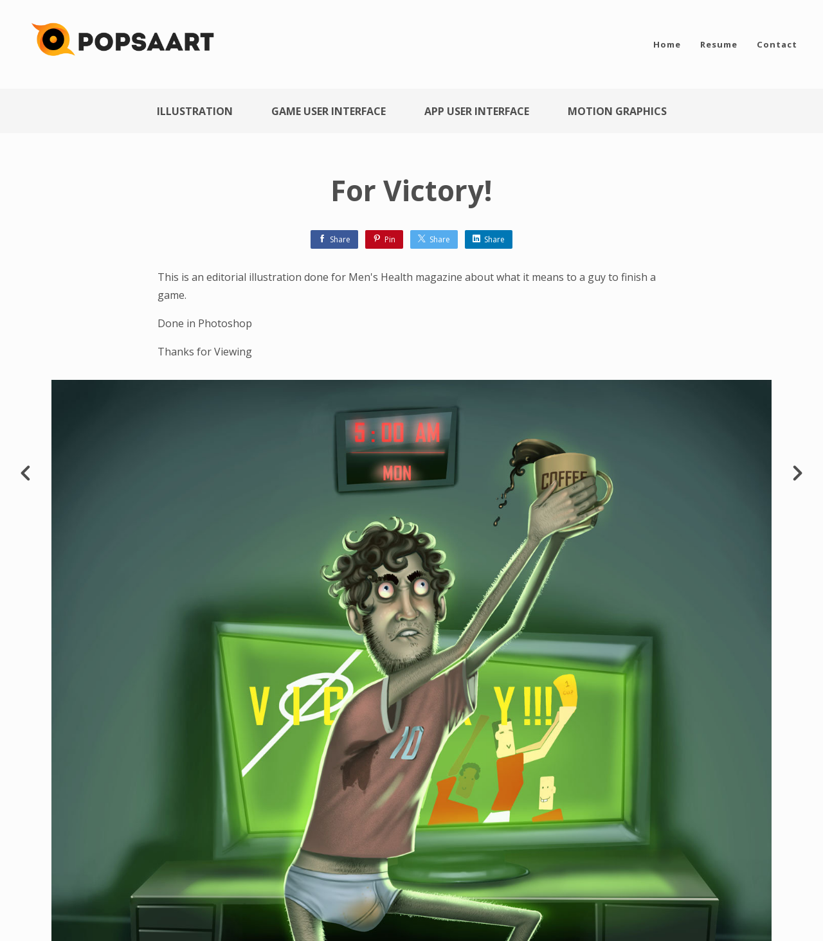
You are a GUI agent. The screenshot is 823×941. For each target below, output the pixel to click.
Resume (718, 44)
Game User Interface (328, 111)
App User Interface (476, 111)
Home (667, 44)
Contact (777, 44)
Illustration (195, 111)
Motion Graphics (617, 111)
